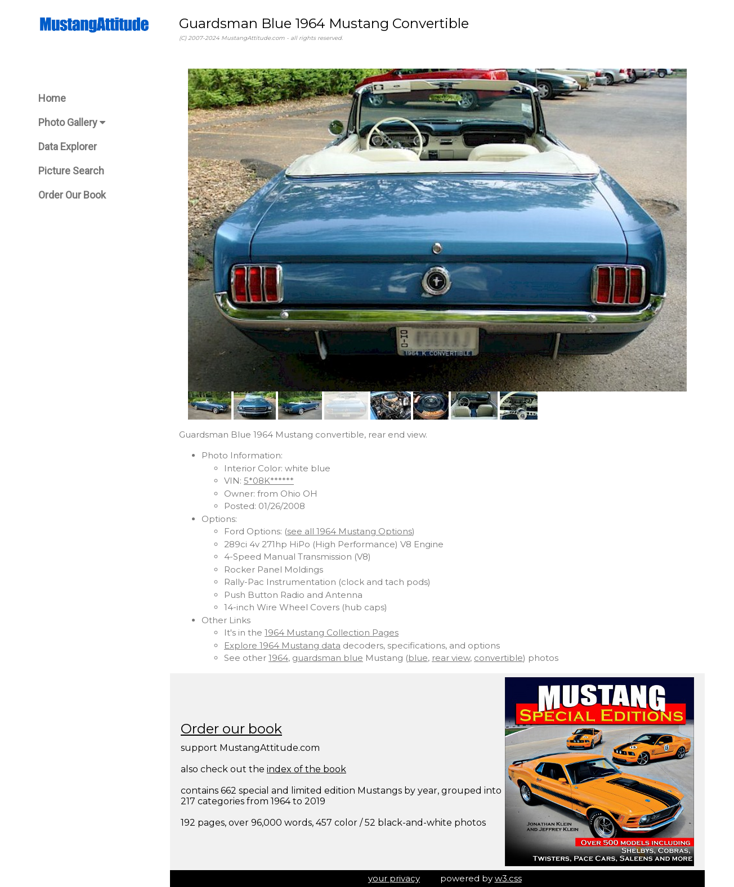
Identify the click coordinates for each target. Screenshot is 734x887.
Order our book (231, 729)
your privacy (394, 878)
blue (418, 657)
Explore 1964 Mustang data (282, 645)
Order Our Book (72, 195)
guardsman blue (327, 657)
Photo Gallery (71, 122)
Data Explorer (67, 146)
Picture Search (71, 171)
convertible (498, 657)
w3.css (508, 878)
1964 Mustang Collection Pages (332, 632)
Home (52, 98)
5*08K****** (269, 480)
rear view (451, 657)
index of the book (306, 769)
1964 (278, 657)
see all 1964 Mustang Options (349, 531)
